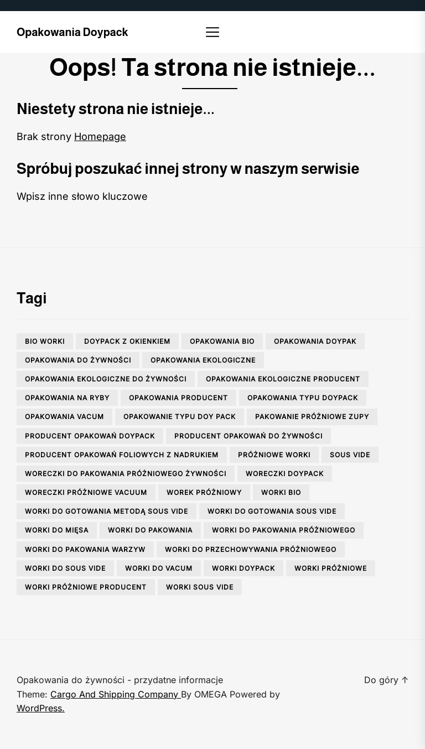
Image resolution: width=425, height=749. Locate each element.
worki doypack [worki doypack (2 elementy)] (243, 568)
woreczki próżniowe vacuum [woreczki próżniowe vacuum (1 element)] (86, 492)
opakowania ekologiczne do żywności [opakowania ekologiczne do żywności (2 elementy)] (105, 379)
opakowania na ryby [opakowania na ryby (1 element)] (67, 398)
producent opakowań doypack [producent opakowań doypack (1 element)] (90, 436)
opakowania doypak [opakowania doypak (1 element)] (315, 341)
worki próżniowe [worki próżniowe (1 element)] (330, 568)
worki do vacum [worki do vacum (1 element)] (159, 568)
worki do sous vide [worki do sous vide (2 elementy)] (65, 568)
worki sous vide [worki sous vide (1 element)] (200, 587)
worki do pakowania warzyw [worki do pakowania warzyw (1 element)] (85, 549)
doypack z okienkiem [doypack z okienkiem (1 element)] (127, 341)
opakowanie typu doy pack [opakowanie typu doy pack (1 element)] (179, 416)
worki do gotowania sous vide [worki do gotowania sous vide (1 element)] (272, 511)
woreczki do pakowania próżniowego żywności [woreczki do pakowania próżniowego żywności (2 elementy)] (125, 473)
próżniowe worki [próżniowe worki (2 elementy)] (274, 455)
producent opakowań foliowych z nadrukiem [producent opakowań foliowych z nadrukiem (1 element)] (122, 455)
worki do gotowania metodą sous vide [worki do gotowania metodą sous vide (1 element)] (106, 511)
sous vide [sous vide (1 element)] (350, 455)
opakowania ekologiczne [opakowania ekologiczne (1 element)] (203, 360)
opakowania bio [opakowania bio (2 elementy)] (222, 341)
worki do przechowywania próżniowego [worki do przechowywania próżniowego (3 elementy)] (250, 549)
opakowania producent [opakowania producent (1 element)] (178, 398)
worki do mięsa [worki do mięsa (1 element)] (57, 530)
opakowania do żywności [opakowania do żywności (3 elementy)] (78, 360)
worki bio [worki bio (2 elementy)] (281, 492)
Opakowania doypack (72, 32)
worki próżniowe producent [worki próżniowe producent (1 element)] (86, 587)
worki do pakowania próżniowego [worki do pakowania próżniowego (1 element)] (283, 530)
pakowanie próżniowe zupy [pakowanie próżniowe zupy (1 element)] (312, 416)
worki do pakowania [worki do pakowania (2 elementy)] (150, 530)
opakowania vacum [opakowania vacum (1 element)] (64, 416)
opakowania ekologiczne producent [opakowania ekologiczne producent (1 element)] (283, 379)
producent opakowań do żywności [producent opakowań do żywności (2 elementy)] (248, 436)
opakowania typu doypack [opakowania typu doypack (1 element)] (302, 398)
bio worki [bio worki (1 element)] (45, 341)
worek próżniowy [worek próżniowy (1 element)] (204, 492)
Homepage (100, 136)
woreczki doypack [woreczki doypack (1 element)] (285, 473)
